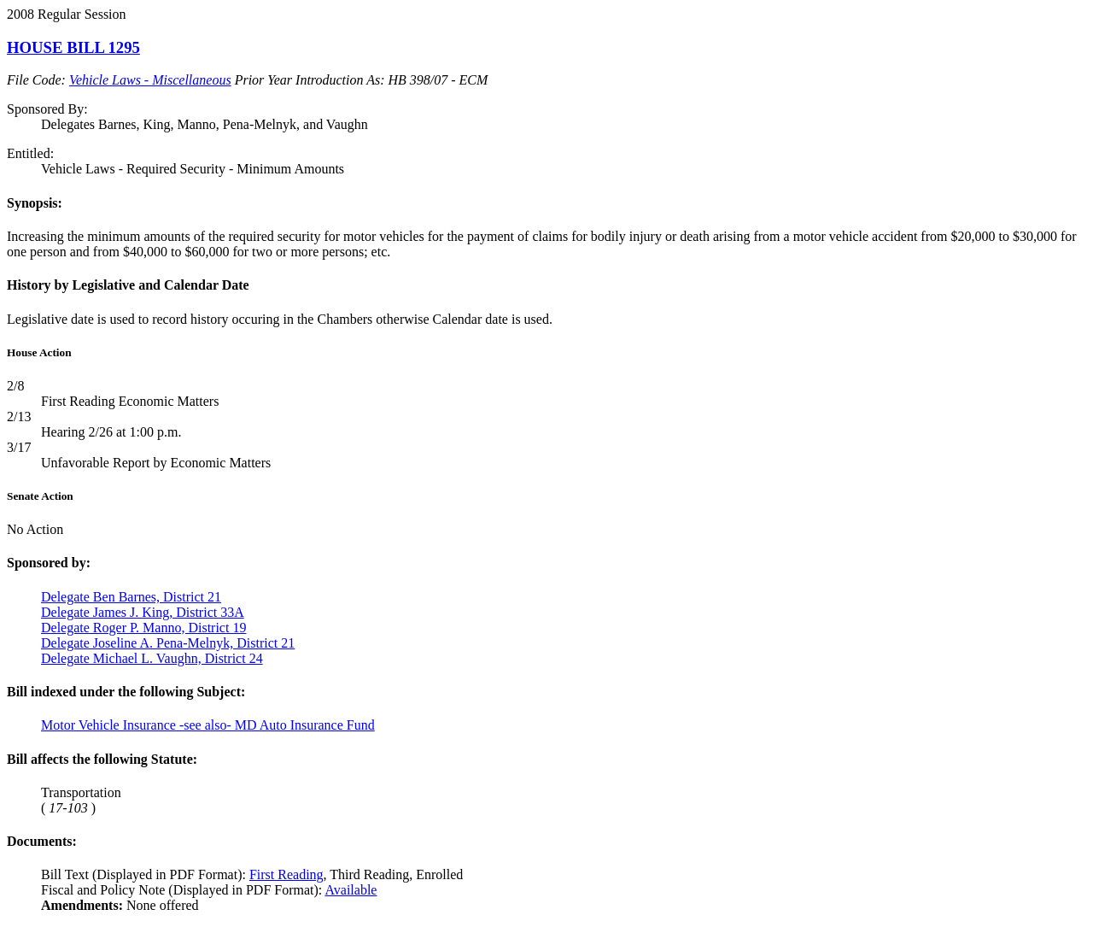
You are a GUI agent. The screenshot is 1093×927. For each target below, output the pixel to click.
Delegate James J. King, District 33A (142, 612)
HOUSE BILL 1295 (73, 47)
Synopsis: (34, 203)
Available (350, 890)
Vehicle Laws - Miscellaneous (150, 80)
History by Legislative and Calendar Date (128, 285)
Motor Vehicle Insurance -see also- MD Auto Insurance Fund (208, 725)
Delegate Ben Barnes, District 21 (131, 597)
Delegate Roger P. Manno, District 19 (143, 627)
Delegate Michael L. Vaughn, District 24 (152, 658)
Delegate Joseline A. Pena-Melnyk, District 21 (168, 643)
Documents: (42, 841)
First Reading (286, 874)
